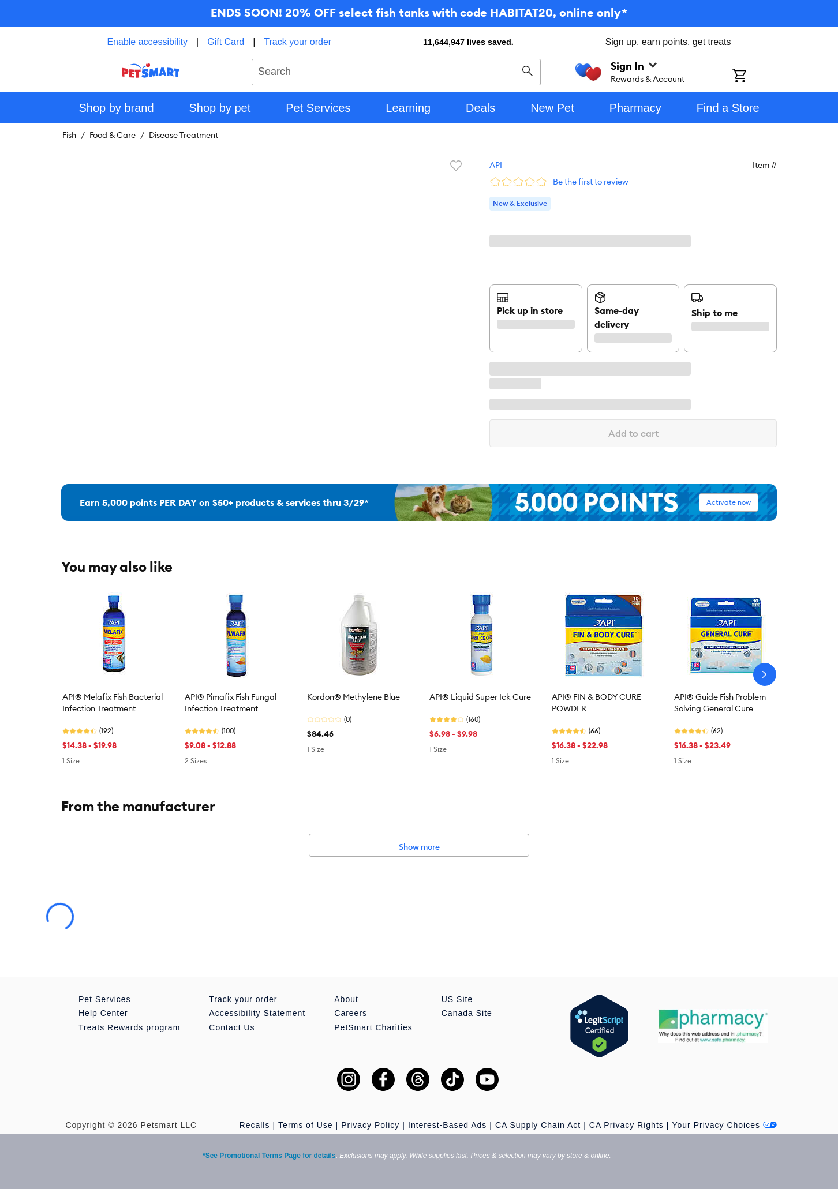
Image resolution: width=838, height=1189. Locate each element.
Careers (350, 1013)
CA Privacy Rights (626, 1125)
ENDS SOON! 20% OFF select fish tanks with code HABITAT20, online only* (419, 12)
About (346, 999)
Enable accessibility (147, 42)
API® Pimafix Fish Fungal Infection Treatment (230, 703)
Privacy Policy (370, 1125)
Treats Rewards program (129, 1027)
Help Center (103, 1013)
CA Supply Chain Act (538, 1125)
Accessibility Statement (257, 1013)
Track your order (297, 42)
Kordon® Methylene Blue (353, 697)
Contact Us (232, 1027)
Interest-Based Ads (447, 1125)
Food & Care (112, 135)
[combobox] (396, 70)
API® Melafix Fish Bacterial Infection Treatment (112, 703)
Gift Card (225, 42)
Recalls (255, 1125)
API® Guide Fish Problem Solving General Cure (720, 703)
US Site (457, 999)
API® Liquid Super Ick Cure (480, 697)
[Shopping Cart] (754, 77)
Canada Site (467, 1013)
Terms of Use (305, 1125)
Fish (69, 135)
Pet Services (104, 999)
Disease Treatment (183, 135)
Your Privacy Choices (724, 1125)
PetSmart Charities (373, 1027)
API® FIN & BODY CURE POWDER (596, 703)
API (495, 165)
